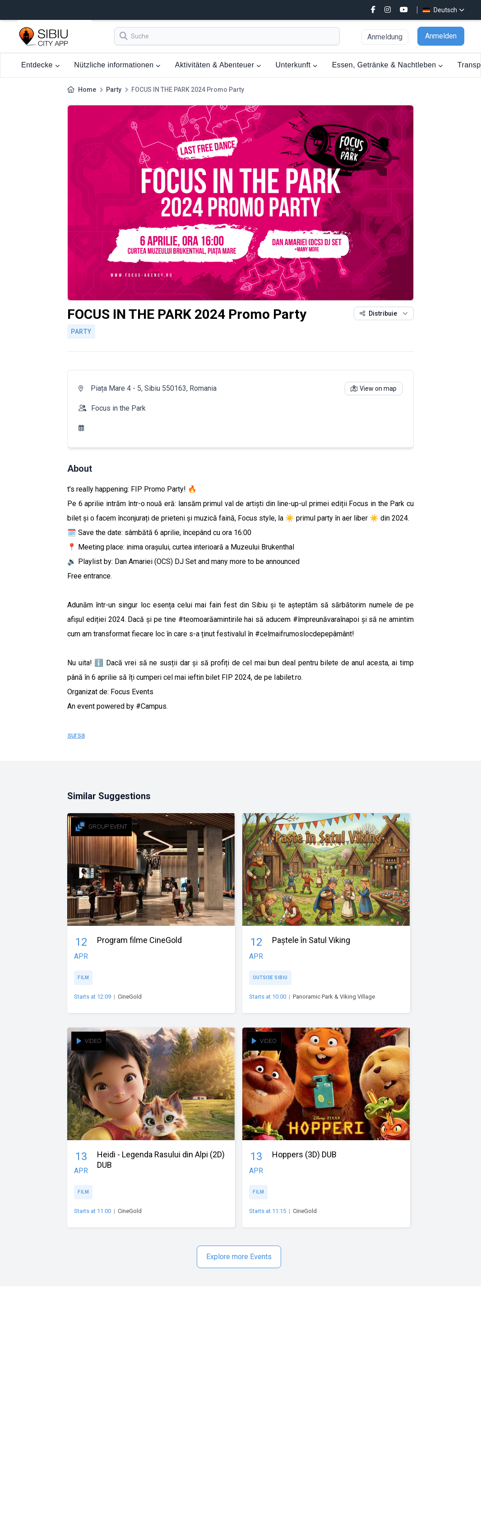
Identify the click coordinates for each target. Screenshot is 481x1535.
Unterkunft (297, 65)
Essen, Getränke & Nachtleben (387, 65)
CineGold (130, 996)
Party (113, 89)
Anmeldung (384, 37)
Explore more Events (239, 1256)
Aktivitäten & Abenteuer (218, 65)
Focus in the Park (118, 408)
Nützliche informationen (117, 65)
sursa (76, 735)
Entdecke (40, 65)
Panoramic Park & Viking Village (334, 996)
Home (87, 89)
